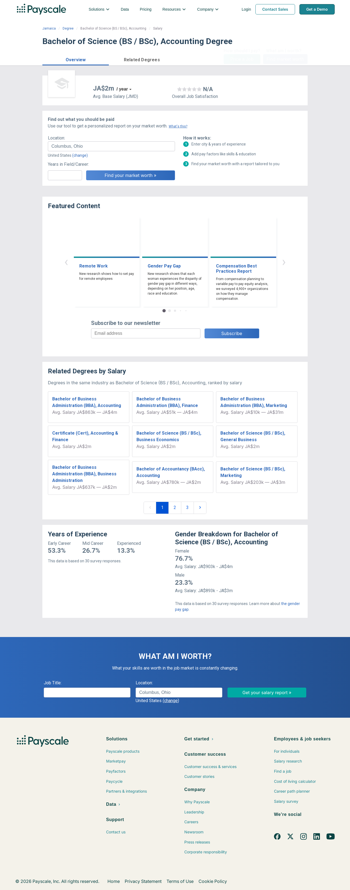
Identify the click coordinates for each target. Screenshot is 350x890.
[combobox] (111, 146)
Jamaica (49, 28)
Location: (56, 138)
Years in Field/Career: (68, 164)
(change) (80, 155)
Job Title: (53, 682)
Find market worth (285, 59)
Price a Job (241, 59)
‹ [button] (66, 261)
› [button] (284, 261)
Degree (68, 28)
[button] (75, 59)
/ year (122, 89)
